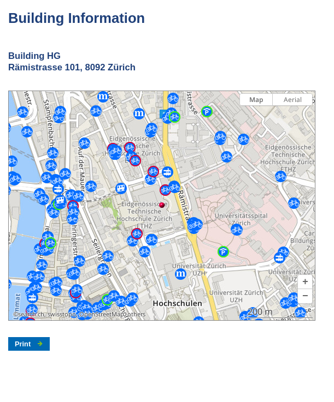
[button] (305, 282)
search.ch (31, 314)
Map (256, 99)
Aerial (293, 99)
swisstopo (62, 314)
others (136, 314)
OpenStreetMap (101, 314)
